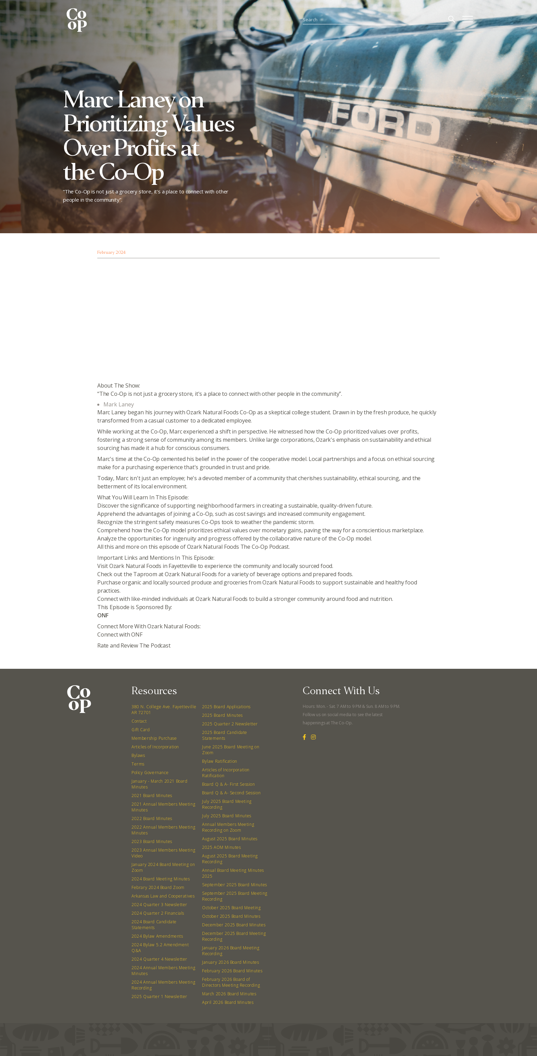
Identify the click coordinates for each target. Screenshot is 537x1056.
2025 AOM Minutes (221, 847)
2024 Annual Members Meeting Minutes (163, 970)
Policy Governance (150, 772)
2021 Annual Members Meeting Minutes (163, 807)
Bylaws (138, 755)
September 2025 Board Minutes (234, 885)
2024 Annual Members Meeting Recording (163, 985)
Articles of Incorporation (155, 747)
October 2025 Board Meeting (231, 908)
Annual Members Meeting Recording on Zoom (228, 827)
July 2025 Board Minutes (226, 816)
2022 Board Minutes (152, 818)
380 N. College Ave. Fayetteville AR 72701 (164, 709)
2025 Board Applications (226, 707)
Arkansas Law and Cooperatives (163, 896)
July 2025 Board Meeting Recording (227, 804)
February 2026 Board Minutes (232, 971)
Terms (138, 764)
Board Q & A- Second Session (231, 793)
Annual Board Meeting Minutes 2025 (233, 873)
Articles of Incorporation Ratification (226, 773)
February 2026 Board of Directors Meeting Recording (231, 982)
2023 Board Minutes (152, 841)
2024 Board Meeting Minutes (161, 879)
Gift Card (141, 730)
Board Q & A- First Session (228, 784)
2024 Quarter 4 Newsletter (159, 959)
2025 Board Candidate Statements (224, 735)
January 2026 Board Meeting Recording (231, 951)
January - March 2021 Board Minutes (160, 784)
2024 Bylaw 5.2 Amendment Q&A (160, 947)
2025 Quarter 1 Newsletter (159, 996)
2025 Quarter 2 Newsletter (230, 724)
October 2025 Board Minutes (231, 916)
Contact (139, 721)
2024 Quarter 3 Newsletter (159, 904)
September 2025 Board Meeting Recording (234, 896)
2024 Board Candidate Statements (154, 924)
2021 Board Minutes (152, 795)
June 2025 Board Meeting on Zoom (231, 750)
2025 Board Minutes (222, 715)
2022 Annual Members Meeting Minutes (163, 830)
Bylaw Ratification (219, 761)
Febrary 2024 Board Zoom (158, 887)
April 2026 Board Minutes (227, 1002)
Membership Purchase (154, 738)
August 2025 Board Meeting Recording (230, 859)
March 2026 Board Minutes (229, 994)
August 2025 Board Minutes (230, 839)
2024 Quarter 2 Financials (158, 913)
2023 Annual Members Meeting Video (163, 853)
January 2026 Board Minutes (230, 962)
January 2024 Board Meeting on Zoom (163, 867)
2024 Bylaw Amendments (157, 936)
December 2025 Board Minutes (233, 925)
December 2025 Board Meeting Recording (234, 936)
